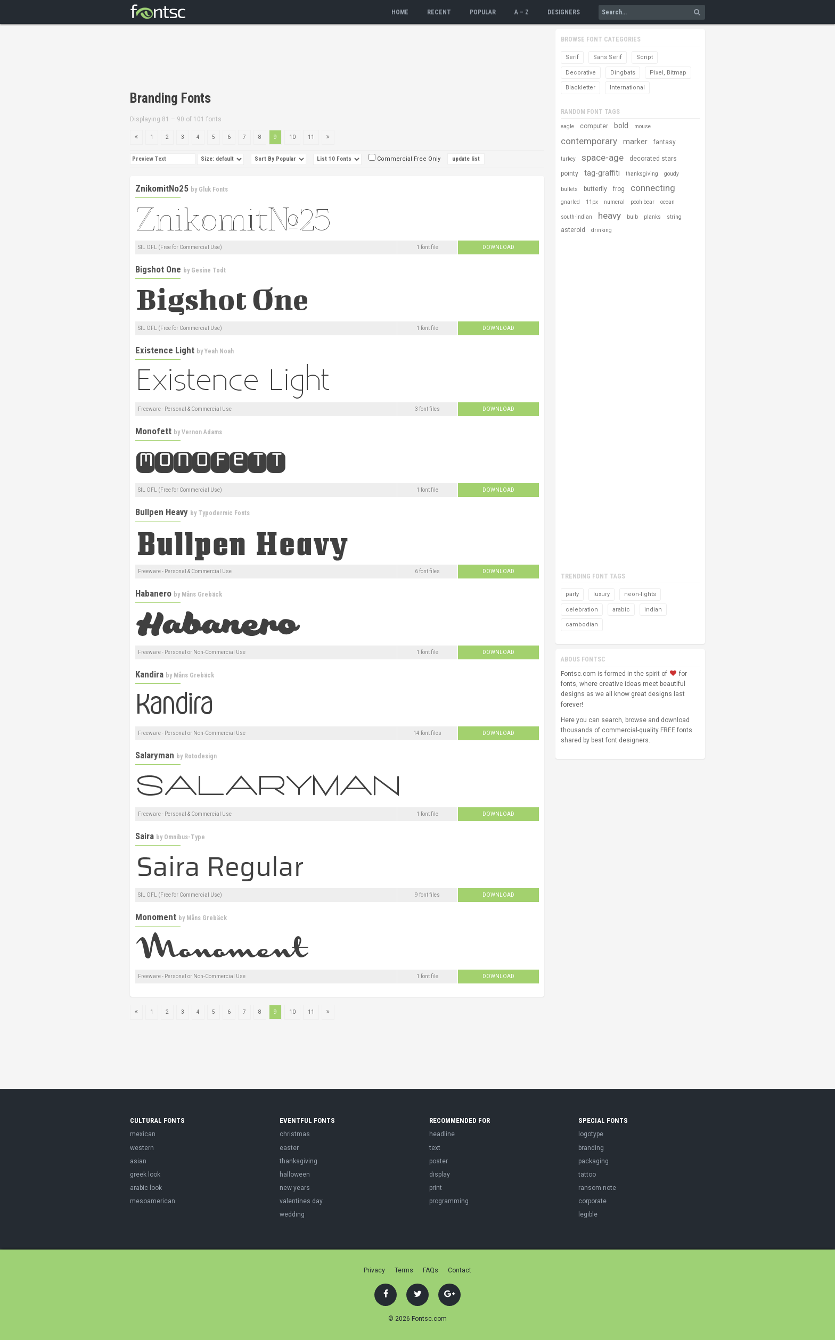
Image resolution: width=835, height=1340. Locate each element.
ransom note (597, 1188)
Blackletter (580, 87)
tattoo (587, 1174)
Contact (459, 1270)
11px (592, 202)
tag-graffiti (602, 173)
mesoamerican (152, 1201)
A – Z (521, 12)
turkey (568, 159)
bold (621, 125)
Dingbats (622, 72)
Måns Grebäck (202, 594)
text (434, 1148)
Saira (144, 836)
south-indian (576, 217)
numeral (614, 202)
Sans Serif (607, 57)
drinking (601, 230)
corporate (592, 1201)
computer (594, 126)
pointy (569, 173)
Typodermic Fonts (224, 513)
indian (653, 609)
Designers (563, 12)
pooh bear (642, 202)
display (439, 1174)
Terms (404, 1270)
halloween (295, 1174)
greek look (145, 1174)
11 (311, 137)
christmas (295, 1134)
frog (619, 189)
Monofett (153, 431)
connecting (653, 188)
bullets (569, 189)
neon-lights (640, 594)
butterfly (595, 189)
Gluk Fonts (213, 189)
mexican (142, 1134)
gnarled (570, 202)
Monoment (155, 917)
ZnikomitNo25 (162, 188)
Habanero (153, 593)
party (572, 594)
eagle (567, 126)
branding (591, 1148)
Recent (439, 12)
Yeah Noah (219, 351)
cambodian (582, 624)
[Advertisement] (324, 58)
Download (498, 247)
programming (449, 1201)
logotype (590, 1134)
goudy (671, 174)
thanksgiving (642, 174)
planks (652, 217)
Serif (572, 57)
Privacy (374, 1270)
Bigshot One (158, 269)
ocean (667, 202)
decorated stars (653, 158)
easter (289, 1148)
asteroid (573, 230)
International (627, 87)
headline (442, 1134)
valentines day (301, 1201)
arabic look (146, 1188)
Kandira (149, 674)
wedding (292, 1214)
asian (138, 1161)
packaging (593, 1161)
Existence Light (164, 350)
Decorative (581, 72)
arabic (621, 609)
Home (399, 12)
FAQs (430, 1270)
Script (644, 57)
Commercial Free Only (404, 158)
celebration (582, 609)
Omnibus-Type (184, 837)
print (435, 1188)
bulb (632, 217)
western (142, 1148)
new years (295, 1188)
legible (587, 1214)
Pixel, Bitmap (668, 72)
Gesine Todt (208, 270)
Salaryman (154, 755)
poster (438, 1161)
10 (292, 137)
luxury (601, 594)
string (674, 217)
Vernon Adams (202, 432)
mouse (642, 126)
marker (635, 141)
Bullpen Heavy (161, 512)
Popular (483, 12)
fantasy (664, 142)
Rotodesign (200, 756)
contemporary (589, 141)
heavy (609, 215)
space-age (603, 157)
